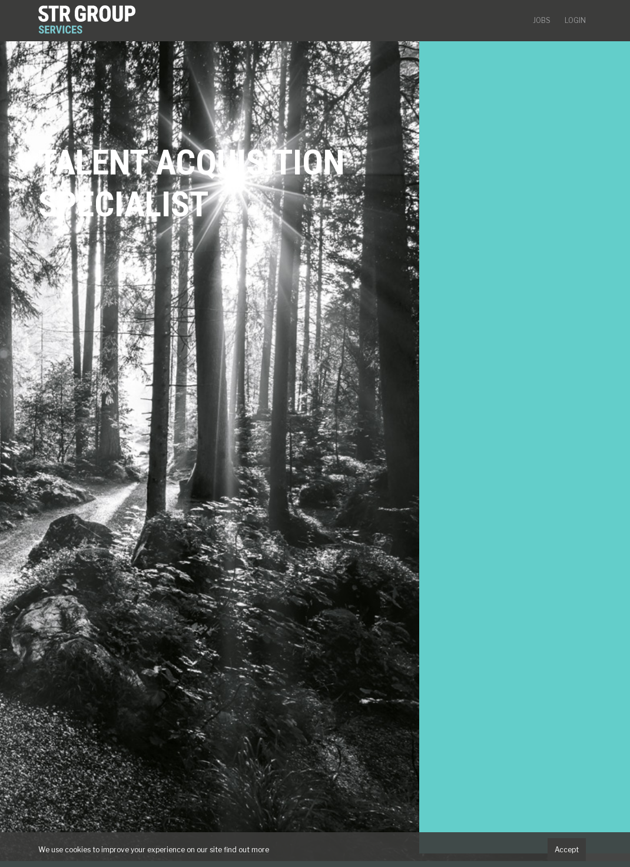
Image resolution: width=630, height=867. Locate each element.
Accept (567, 849)
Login (575, 20)
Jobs (542, 20)
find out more (246, 849)
